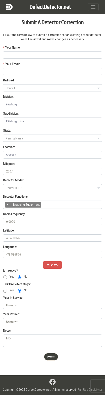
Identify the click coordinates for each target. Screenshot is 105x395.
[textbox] (52, 88)
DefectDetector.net (50, 7)
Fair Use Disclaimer (90, 389)
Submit (51, 356)
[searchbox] (44, 206)
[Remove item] (7, 205)
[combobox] (52, 87)
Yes (11, 276)
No (25, 276)
